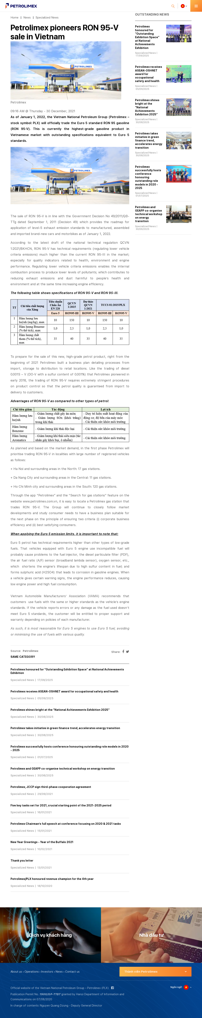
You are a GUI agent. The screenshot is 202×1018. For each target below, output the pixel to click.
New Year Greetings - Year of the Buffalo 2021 (42, 842)
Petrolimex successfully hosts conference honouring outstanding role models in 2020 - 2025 (148, 177)
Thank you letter (22, 860)
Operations (32, 971)
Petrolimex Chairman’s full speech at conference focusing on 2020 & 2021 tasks (66, 823)
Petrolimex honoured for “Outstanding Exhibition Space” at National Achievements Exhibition (147, 37)
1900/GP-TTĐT (50, 994)
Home (14, 17)
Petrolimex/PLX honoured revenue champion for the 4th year (52, 878)
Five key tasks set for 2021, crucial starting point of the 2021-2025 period (61, 805)
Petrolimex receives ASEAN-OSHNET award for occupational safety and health (64, 691)
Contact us (72, 971)
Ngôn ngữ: (176, 987)
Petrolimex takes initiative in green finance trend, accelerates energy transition (65, 728)
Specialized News (47, 17)
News (27, 17)
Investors (47, 971)
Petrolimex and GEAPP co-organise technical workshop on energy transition (63, 768)
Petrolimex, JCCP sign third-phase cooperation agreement (51, 786)
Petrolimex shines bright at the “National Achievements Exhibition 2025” (60, 709)
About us (16, 971)
